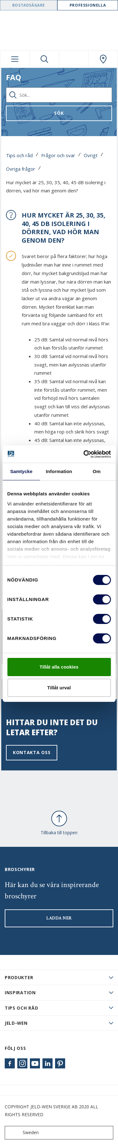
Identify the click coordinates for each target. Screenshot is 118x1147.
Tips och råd (19, 155)
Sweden (23, 1133)
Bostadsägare (28, 5)
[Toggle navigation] (15, 59)
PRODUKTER (19, 977)
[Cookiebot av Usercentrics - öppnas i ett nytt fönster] (84, 454)
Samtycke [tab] (21, 471)
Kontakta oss (31, 752)
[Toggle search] (44, 59)
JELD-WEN (16, 1023)
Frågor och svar (58, 155)
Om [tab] (97, 471)
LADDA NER (59, 918)
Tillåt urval (59, 687)
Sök (59, 113)
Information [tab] (59, 471)
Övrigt (91, 155)
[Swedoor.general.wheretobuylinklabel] (103, 59)
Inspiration (20, 992)
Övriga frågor (20, 169)
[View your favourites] (74, 59)
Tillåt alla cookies (59, 667)
